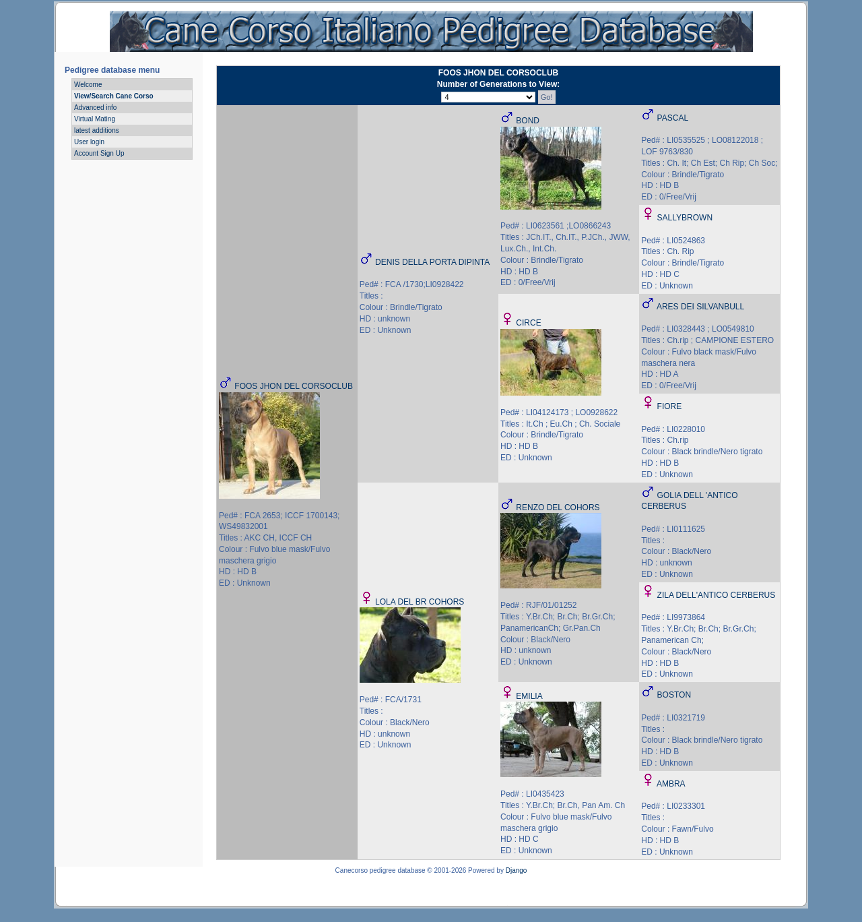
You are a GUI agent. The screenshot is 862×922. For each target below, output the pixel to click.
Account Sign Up (99, 153)
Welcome (88, 84)
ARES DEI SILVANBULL (700, 306)
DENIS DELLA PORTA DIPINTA (432, 262)
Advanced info (95, 107)
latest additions (96, 130)
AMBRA (671, 784)
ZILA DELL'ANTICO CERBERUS (716, 595)
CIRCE (528, 323)
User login (89, 142)
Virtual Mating (94, 119)
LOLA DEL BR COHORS (419, 602)
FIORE (669, 406)
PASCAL (672, 118)
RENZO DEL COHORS (557, 507)
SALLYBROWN (684, 217)
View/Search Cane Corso (114, 96)
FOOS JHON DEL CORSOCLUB (293, 386)
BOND (527, 120)
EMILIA (529, 696)
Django (516, 870)
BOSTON (674, 695)
